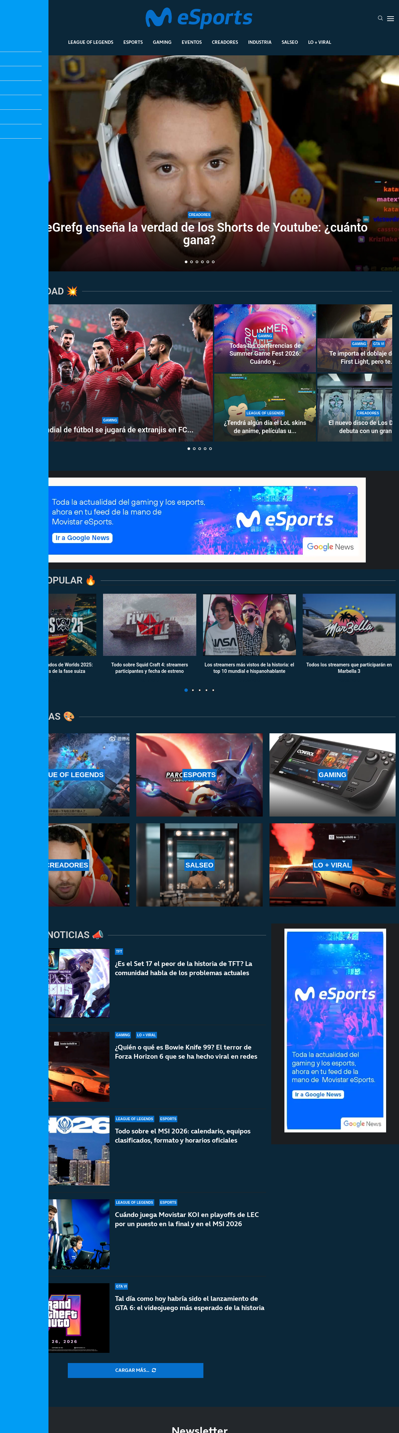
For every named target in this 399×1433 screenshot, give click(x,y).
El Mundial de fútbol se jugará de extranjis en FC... (110, 430)
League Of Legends (90, 42)
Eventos (192, 42)
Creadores (225, 42)
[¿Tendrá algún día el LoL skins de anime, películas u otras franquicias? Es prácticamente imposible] (265, 408)
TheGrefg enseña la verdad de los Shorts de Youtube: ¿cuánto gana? (199, 233)
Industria (260, 42)
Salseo (290, 42)
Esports (133, 42)
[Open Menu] (390, 18)
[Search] (380, 19)
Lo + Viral (319, 42)
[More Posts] (135, 1370)
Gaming (162, 42)
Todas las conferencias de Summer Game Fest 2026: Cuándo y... (265, 353)
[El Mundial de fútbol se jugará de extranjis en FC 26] (110, 373)
